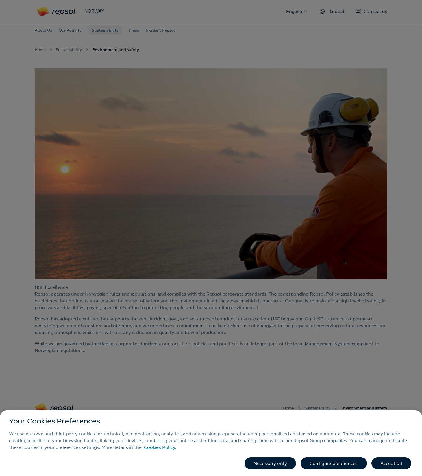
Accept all (391, 463)
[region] (211, 443)
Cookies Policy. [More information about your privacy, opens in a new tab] (160, 447)
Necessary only (270, 463)
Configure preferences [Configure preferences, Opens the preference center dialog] (334, 463)
